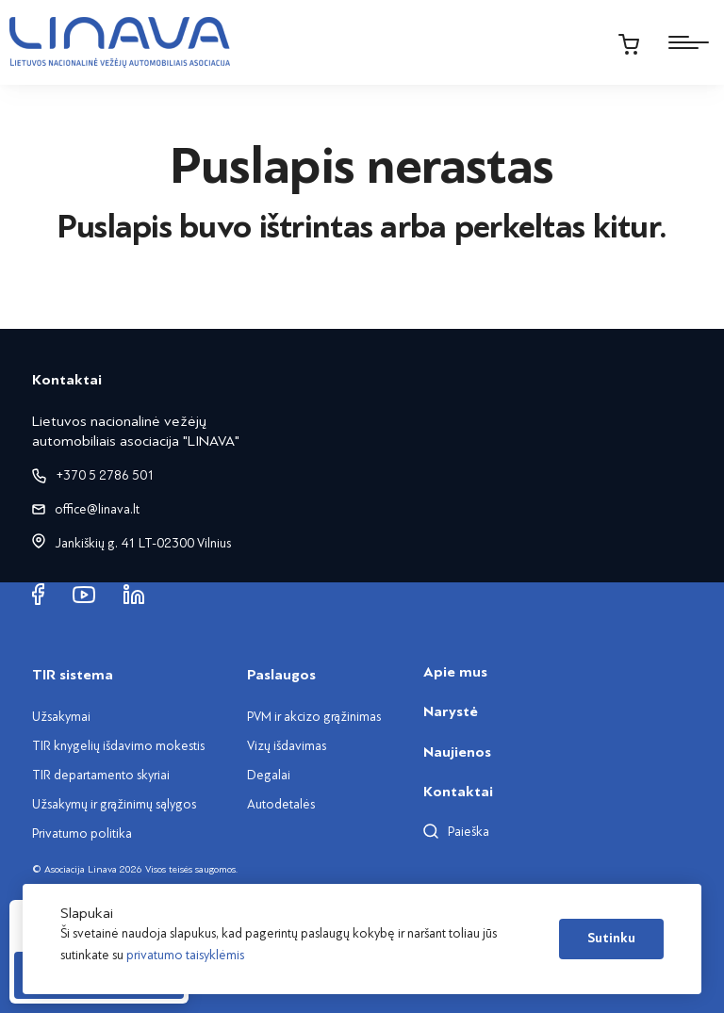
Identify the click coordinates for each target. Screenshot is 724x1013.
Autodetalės (281, 804)
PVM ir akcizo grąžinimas (314, 717)
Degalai (268, 775)
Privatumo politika (82, 833)
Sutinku (611, 938)
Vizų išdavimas (286, 746)
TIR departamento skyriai (101, 775)
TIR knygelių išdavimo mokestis (118, 746)
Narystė (450, 711)
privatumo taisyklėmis (185, 955)
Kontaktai (458, 791)
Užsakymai (61, 717)
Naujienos (457, 751)
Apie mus (455, 671)
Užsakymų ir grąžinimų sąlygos (114, 804)
